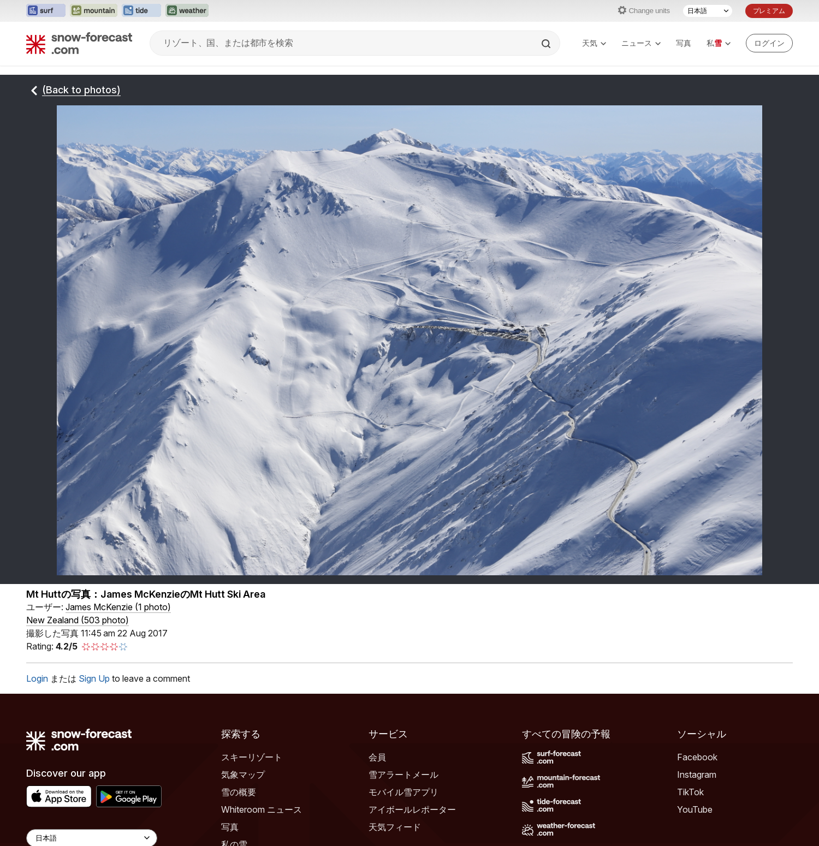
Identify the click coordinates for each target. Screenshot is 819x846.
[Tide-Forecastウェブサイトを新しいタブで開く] (141, 11)
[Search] (547, 43)
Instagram (696, 774)
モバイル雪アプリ (403, 792)
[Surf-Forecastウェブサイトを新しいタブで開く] (46, 11)
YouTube (695, 809)
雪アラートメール (403, 774)
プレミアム (769, 11)
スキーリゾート (251, 757)
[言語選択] (707, 11)
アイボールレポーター (412, 809)
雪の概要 (238, 792)
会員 (377, 757)
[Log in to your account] (769, 43)
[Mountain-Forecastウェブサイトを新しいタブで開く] (93, 11)
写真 (683, 42)
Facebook (697, 757)
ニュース (641, 42)
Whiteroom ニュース (261, 809)
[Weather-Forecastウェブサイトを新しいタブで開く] (187, 11)
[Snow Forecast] (79, 43)
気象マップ (243, 774)
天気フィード (395, 826)
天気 (594, 42)
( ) (118, 606)
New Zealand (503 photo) (77, 620)
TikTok (690, 792)
